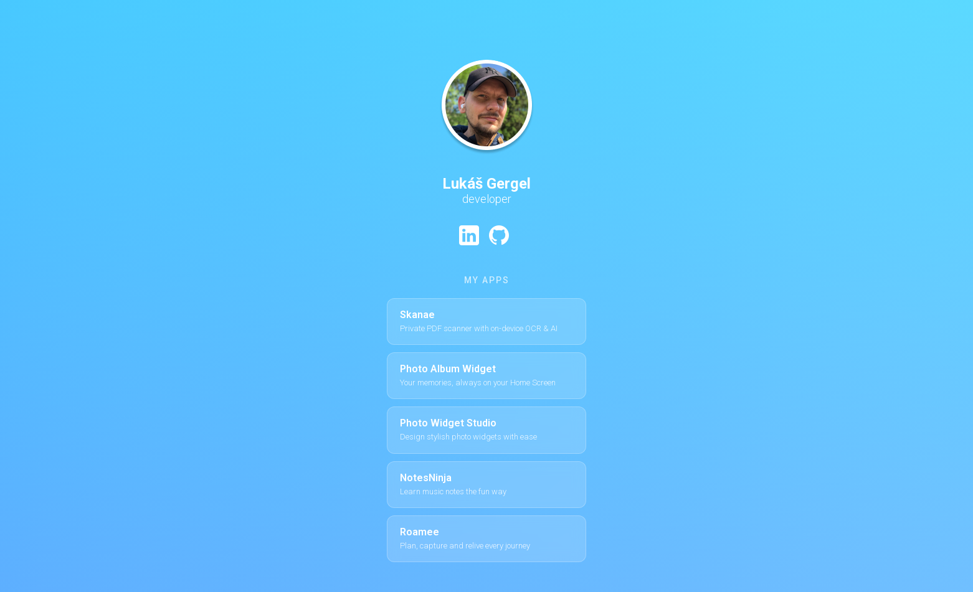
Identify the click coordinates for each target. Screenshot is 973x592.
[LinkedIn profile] (469, 235)
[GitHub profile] (499, 235)
